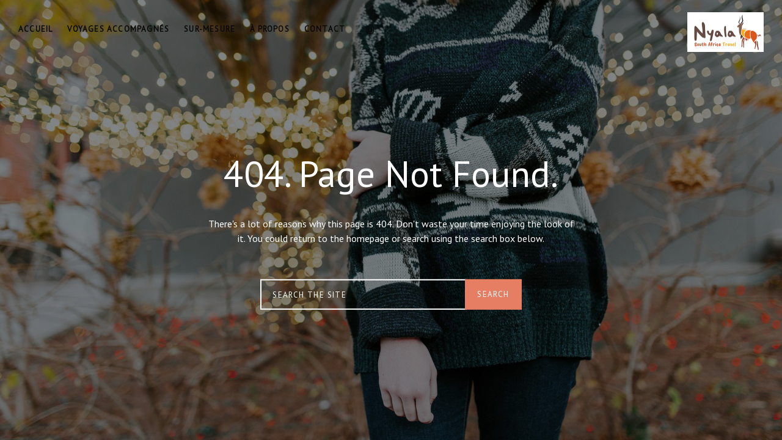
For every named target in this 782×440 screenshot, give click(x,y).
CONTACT (324, 29)
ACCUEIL (35, 29)
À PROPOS (270, 29)
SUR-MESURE (209, 29)
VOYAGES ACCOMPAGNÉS (118, 29)
